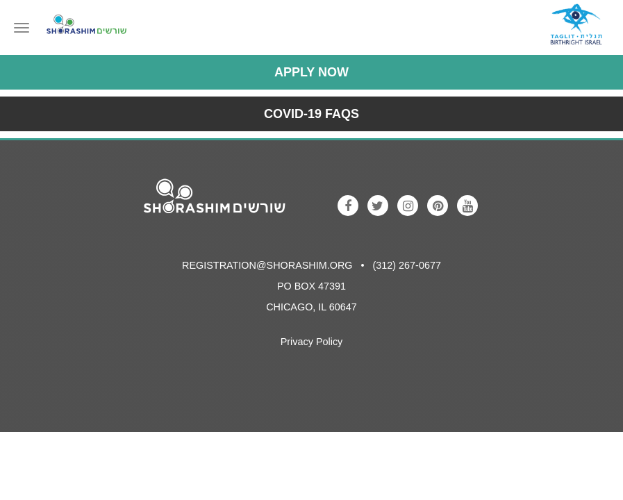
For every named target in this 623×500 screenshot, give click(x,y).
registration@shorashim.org (267, 265)
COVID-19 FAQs (311, 114)
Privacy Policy (312, 341)
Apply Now (311, 72)
